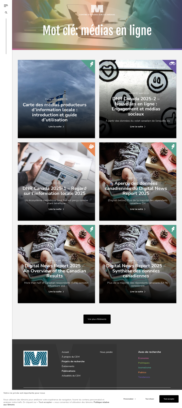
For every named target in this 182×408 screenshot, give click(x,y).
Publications (68, 371)
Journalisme (144, 367)
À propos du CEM (70, 356)
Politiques (144, 362)
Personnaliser (129, 397)
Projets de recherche (73, 361)
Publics (142, 372)
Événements (68, 366)
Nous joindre (106, 352)
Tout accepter (169, 397)
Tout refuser (149, 397)
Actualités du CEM (71, 375)
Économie (143, 358)
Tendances (144, 377)
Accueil (65, 352)
